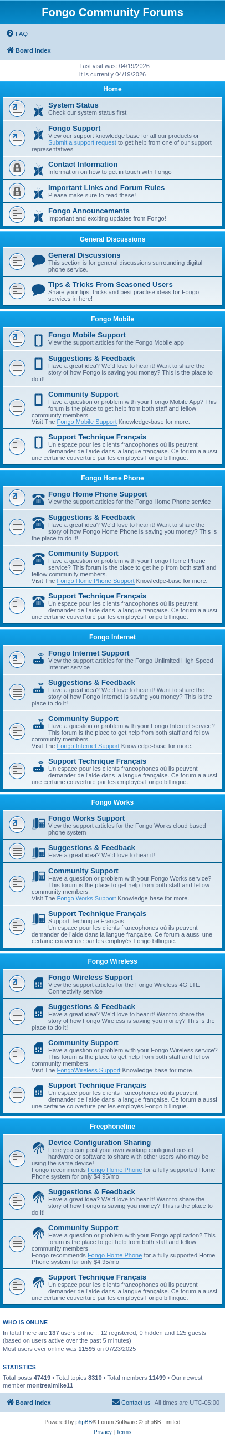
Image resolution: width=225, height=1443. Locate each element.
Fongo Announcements (89, 211)
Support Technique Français (97, 437)
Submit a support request (82, 142)
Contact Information (82, 164)
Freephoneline (112, 1126)
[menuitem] (17, 33)
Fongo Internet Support (89, 653)
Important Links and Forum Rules (106, 187)
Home (112, 89)
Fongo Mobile (112, 319)
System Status (73, 105)
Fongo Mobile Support (87, 335)
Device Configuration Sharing (99, 1142)
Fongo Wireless (112, 961)
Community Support (83, 394)
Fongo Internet (112, 637)
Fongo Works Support (86, 818)
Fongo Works (112, 802)
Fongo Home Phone (112, 478)
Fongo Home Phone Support (97, 494)
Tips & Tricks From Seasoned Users (110, 284)
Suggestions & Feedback (91, 358)
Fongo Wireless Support (90, 977)
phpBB (83, 1422)
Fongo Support (74, 128)
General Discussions (113, 239)
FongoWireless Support (88, 1070)
